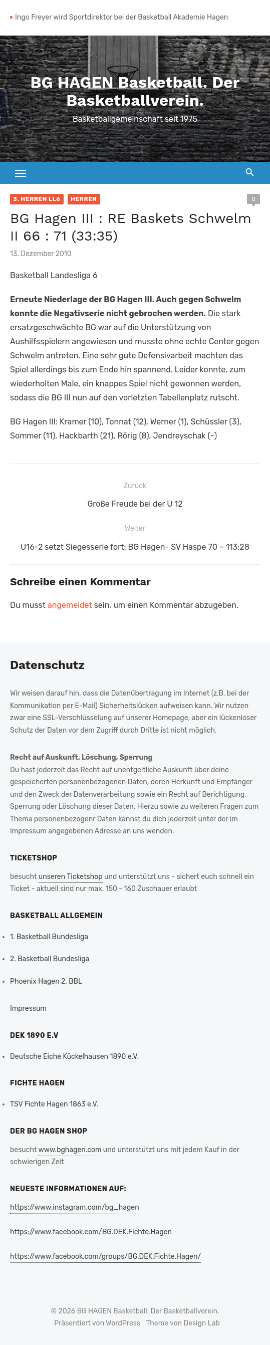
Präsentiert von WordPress (97, 1323)
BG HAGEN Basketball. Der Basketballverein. (135, 91)
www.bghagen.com (69, 1150)
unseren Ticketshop (71, 876)
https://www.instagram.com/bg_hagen (74, 1207)
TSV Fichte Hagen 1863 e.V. (54, 1104)
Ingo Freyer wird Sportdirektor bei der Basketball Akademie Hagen (121, 17)
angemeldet (70, 605)
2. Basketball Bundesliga (49, 959)
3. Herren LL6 (37, 198)
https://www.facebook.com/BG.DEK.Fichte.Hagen (91, 1232)
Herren (84, 198)
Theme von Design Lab (183, 1323)
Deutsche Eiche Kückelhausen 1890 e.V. (74, 1056)
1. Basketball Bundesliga (49, 937)
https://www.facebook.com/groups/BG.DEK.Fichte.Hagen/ (105, 1256)
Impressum (28, 1008)
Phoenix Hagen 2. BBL (46, 981)
